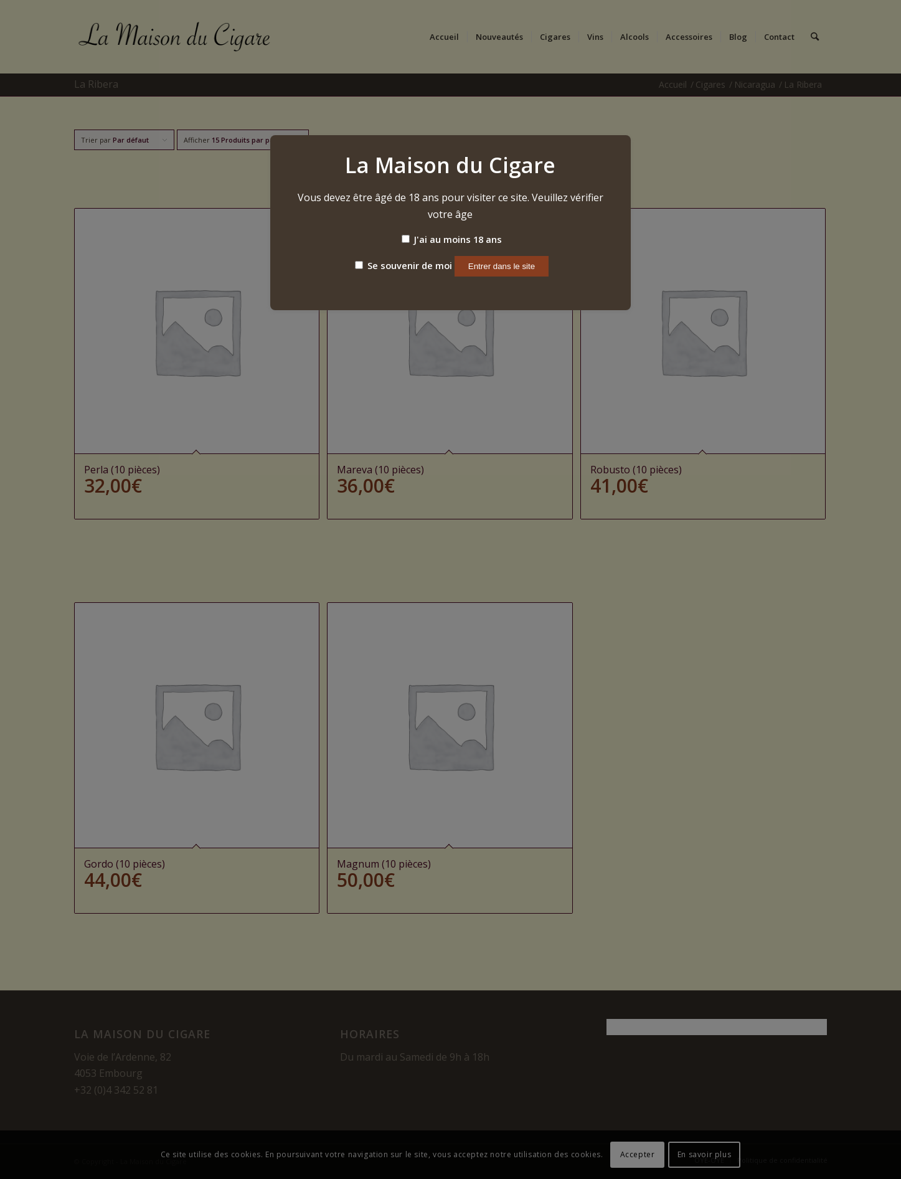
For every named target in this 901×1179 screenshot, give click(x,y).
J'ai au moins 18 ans (452, 239)
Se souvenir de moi (403, 265)
